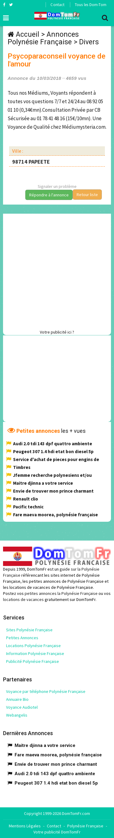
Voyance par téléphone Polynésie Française (45, 691)
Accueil (27, 34)
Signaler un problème (57, 186)
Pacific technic (28, 507)
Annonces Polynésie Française (43, 38)
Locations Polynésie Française (33, 645)
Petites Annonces (22, 637)
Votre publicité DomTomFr (57, 832)
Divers (89, 42)
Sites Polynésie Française (29, 630)
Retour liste (87, 194)
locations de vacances (23, 599)
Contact (57, 4)
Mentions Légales (25, 826)
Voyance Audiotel (22, 707)
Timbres (21, 467)
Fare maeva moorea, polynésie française (55, 514)
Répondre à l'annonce (49, 195)
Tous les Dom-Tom (90, 4)
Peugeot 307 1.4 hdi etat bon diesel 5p (53, 451)
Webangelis (16, 715)
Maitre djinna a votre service (43, 483)
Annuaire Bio (17, 699)
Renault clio (25, 499)
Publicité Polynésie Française (32, 661)
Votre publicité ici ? (57, 332)
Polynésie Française (85, 826)
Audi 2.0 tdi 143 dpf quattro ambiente (52, 443)
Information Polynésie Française (35, 653)
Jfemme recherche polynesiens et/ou (52, 475)
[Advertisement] (57, 270)
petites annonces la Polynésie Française (61, 593)
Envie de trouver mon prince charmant (53, 491)
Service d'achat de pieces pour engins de (56, 459)
